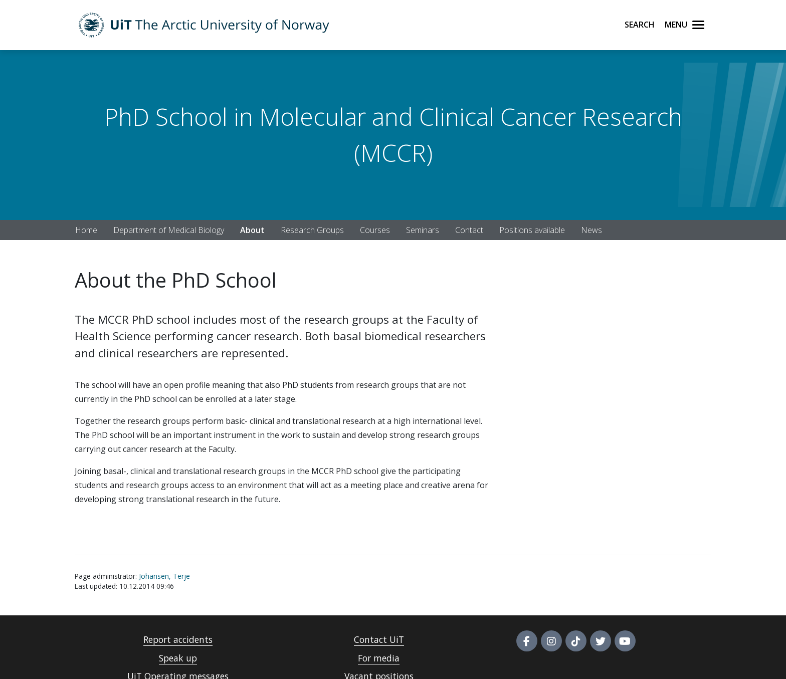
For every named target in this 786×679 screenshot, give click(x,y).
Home (86, 230)
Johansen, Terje (164, 576)
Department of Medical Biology (168, 230)
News (591, 230)
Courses (375, 230)
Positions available (532, 230)
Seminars (422, 230)
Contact (469, 230)
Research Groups (312, 230)
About (252, 230)
